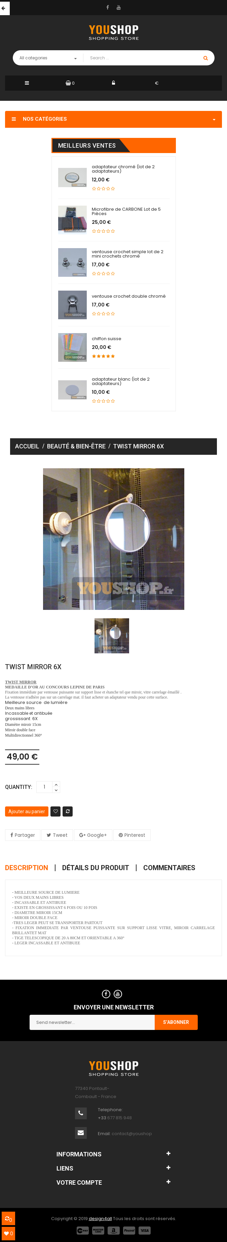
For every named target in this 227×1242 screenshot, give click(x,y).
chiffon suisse (106, 338)
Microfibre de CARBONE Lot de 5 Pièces (126, 211)
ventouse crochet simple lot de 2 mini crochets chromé (127, 253)
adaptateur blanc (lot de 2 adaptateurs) (121, 381)
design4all (100, 1218)
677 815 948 (119, 1118)
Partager (25, 835)
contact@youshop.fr (134, 1133)
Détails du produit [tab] (95, 867)
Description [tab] (26, 867)
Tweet (60, 835)
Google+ (97, 835)
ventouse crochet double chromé (129, 296)
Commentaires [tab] (169, 867)
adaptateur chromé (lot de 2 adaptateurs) (123, 169)
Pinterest (134, 835)
